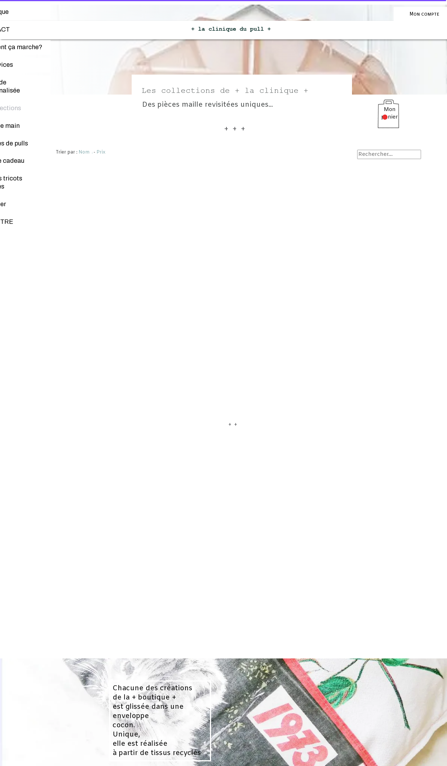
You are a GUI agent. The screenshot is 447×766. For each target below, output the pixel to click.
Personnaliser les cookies (225, 763)
